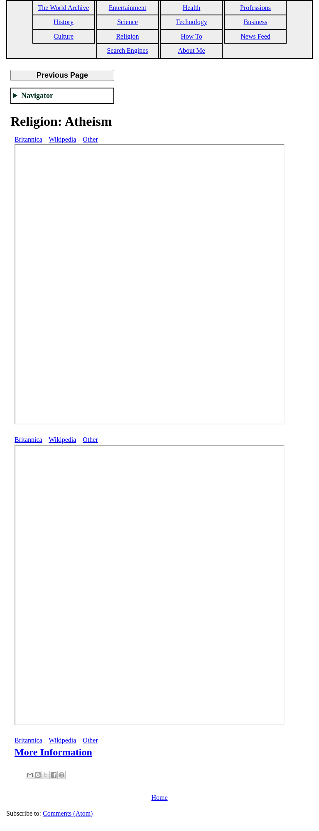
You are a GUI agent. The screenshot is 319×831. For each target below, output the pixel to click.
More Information (53, 752)
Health (192, 7)
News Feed (255, 36)
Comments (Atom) (68, 813)
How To (191, 36)
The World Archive (63, 7)
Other (90, 139)
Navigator (37, 95)
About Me (191, 50)
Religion (127, 36)
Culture (64, 36)
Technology (191, 21)
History (64, 21)
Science (127, 21)
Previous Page (62, 75)
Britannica (28, 139)
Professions (255, 7)
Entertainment (128, 7)
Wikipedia (62, 139)
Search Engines (127, 50)
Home (159, 797)
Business (255, 21)
